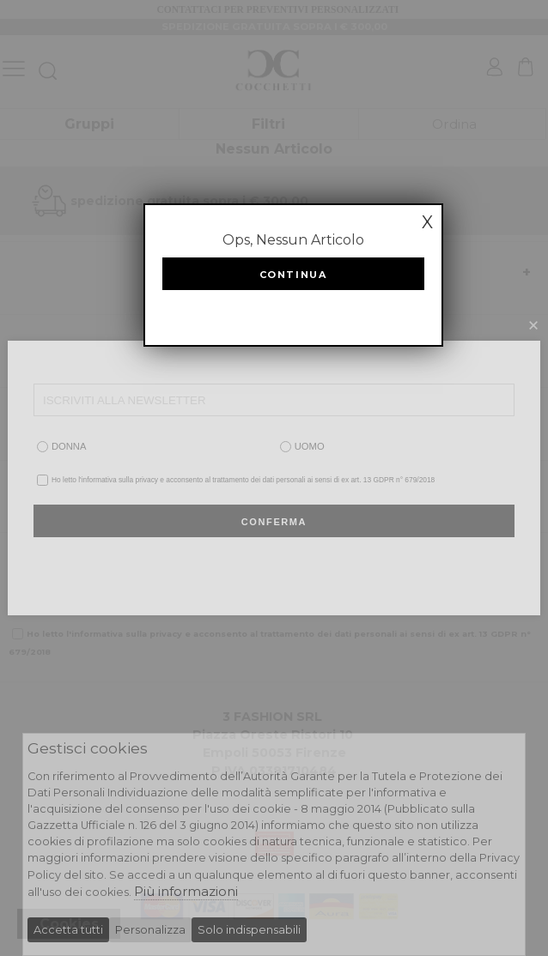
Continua (293, 275)
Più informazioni (186, 891)
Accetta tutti (68, 929)
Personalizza (150, 929)
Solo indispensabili (249, 929)
